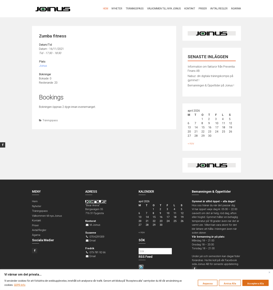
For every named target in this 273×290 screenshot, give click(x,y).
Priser (203, 8)
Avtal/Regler (219, 8)
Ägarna (236, 8)
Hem (105, 8)
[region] (136, 279)
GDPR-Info (19, 285)
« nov (191, 143)
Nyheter (117, 8)
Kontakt (189, 8)
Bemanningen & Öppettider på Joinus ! (211, 85)
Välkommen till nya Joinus (164, 8)
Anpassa (207, 283)
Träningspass (135, 8)
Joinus (43, 65)
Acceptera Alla (255, 283)
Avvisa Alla (229, 283)
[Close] (269, 272)
